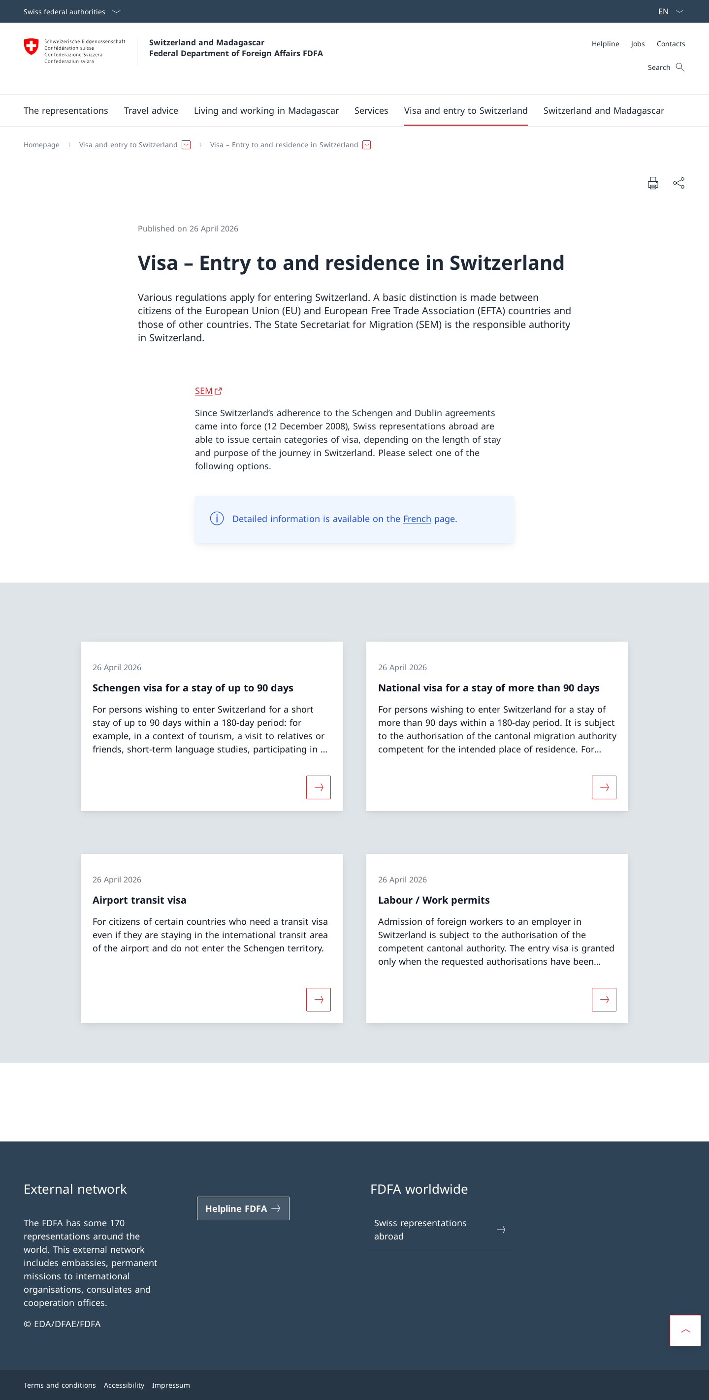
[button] (66, 110)
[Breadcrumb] (350, 144)
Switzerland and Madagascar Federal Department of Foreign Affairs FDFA (236, 48)
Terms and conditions (60, 1385)
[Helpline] (605, 43)
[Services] (371, 110)
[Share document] (678, 183)
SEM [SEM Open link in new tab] (204, 390)
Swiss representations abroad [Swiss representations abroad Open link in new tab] (440, 1229)
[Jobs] (638, 43)
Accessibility (124, 1385)
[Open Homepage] (173, 58)
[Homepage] (41, 144)
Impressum (171, 1385)
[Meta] (638, 43)
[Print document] (653, 183)
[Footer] (354, 1385)
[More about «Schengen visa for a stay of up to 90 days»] (318, 787)
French (417, 518)
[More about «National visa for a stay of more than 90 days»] (604, 787)
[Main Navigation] (346, 110)
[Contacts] (671, 43)
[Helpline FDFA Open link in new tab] (243, 1208)
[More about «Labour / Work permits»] (604, 999)
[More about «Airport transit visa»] (318, 999)
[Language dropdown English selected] (667, 11)
